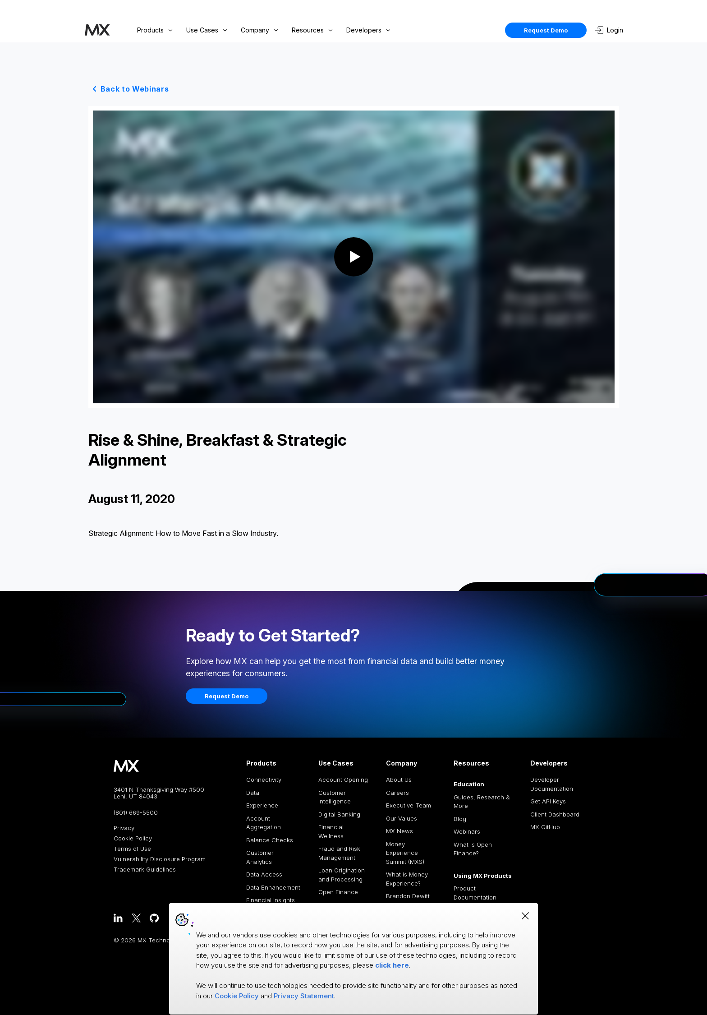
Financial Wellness (331, 831)
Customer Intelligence (334, 797)
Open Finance (338, 891)
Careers (397, 792)
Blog (460, 818)
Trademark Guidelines (145, 869)
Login (609, 30)
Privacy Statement (304, 996)
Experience (262, 805)
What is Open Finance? (473, 849)
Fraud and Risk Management (339, 853)
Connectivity (263, 779)
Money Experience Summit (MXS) (405, 852)
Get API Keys (548, 801)
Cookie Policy (133, 838)
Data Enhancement (273, 887)
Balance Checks (269, 840)
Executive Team (408, 805)
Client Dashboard (554, 814)
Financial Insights (270, 900)
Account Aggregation (263, 823)
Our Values (401, 818)
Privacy (124, 828)
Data (252, 792)
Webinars (467, 831)
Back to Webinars (135, 88)
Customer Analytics (260, 857)
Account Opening (343, 779)
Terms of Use (132, 849)
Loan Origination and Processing (341, 875)
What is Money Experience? (407, 879)
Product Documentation (475, 893)
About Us (399, 779)
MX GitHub (545, 826)
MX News (399, 831)
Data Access (264, 874)
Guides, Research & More (482, 802)
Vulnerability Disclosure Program (160, 859)
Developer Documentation (551, 784)
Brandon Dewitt (408, 896)
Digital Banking (339, 814)
